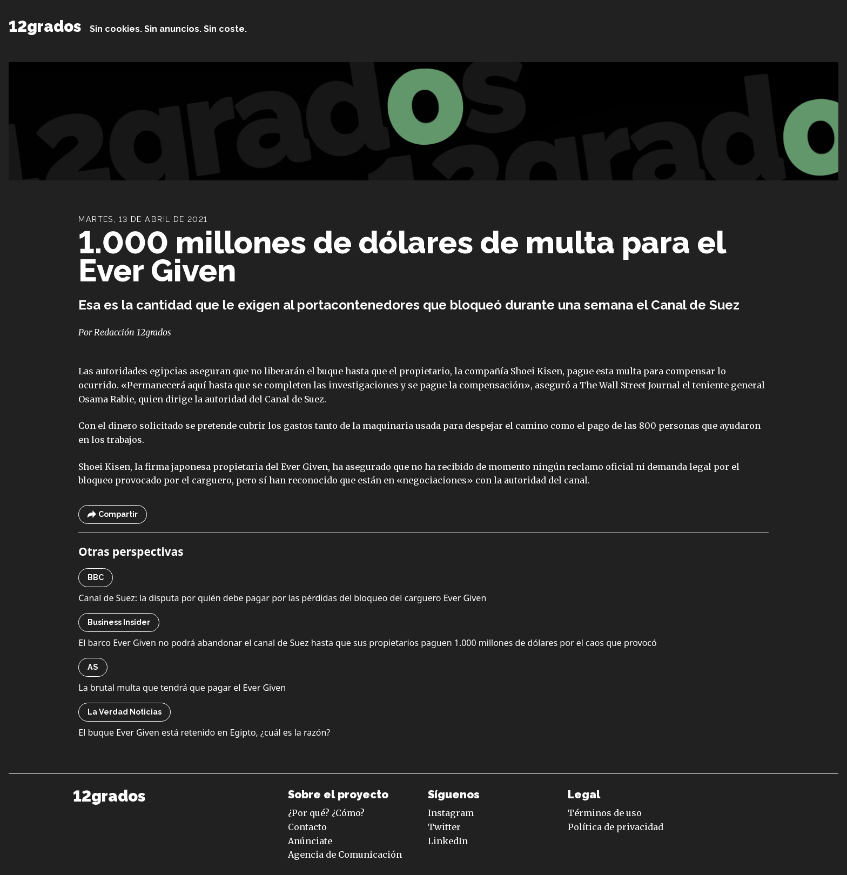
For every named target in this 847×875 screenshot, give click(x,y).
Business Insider (119, 622)
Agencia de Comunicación (345, 854)
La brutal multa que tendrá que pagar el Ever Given (182, 688)
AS (93, 667)
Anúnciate (310, 841)
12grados (45, 26)
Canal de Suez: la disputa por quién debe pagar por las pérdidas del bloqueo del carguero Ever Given (282, 598)
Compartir (113, 514)
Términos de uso (605, 812)
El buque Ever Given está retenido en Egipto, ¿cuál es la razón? (204, 732)
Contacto (307, 827)
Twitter (444, 827)
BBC (96, 577)
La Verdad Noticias (125, 712)
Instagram (451, 812)
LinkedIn (448, 841)
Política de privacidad (615, 827)
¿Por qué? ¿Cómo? (326, 812)
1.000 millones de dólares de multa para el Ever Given (401, 256)
